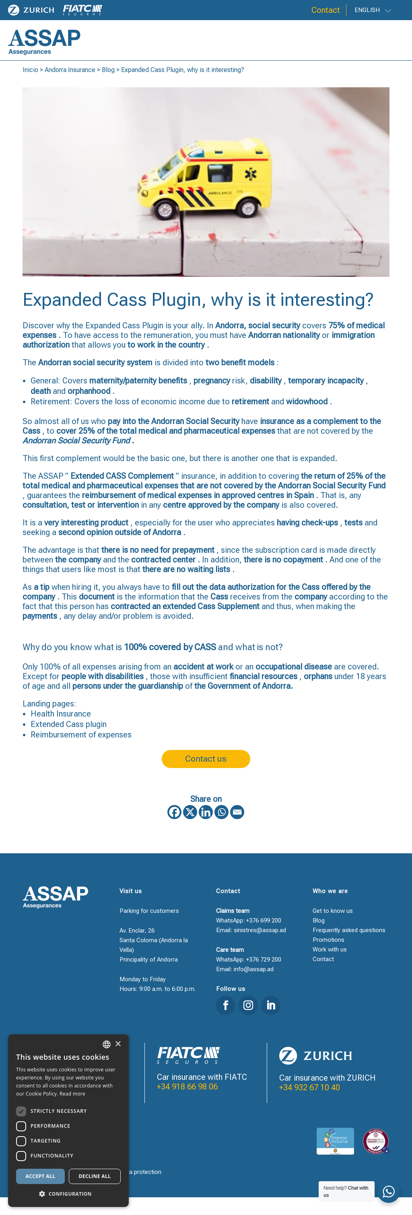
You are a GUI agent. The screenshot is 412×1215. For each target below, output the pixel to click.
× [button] (118, 1044)
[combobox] (107, 1044)
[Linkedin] (206, 830)
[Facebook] (174, 830)
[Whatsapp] (221, 830)
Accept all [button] (41, 1176)
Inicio (30, 81)
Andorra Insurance (70, 81)
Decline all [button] (95, 1176)
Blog (108, 81)
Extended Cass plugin (69, 736)
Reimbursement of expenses (81, 746)
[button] (68, 1194)
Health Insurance (61, 725)
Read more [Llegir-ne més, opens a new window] (72, 1093)
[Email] (237, 830)
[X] (190, 830)
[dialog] (68, 1120)
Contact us (205, 773)
